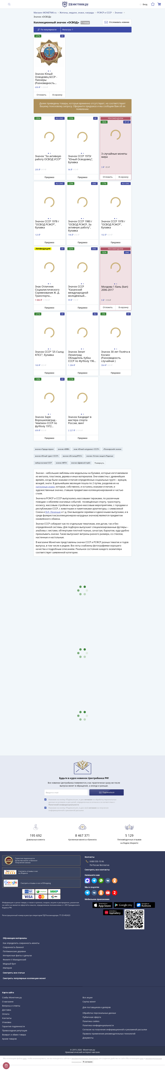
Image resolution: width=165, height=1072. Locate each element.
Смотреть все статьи (14, 972)
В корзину (57, 94)
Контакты (6, 1018)
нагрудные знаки (45, 486)
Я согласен (88, 1062)
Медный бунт (9, 963)
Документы (88, 1037)
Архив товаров (9, 1038)
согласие (88, 799)
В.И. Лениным (53, 512)
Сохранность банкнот (13, 947)
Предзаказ (49, 177)
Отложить (41, 94)
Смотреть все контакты (97, 869)
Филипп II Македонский (14, 959)
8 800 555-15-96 (97, 861)
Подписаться (106, 792)
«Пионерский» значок (112, 449)
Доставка (6, 1009)
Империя (7, 967)
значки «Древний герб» (80, 463)
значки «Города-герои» (44, 449)
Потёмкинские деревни (14, 951)
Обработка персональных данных (99, 1013)
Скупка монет (89, 1001)
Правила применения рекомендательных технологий (109, 1033)
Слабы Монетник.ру (12, 997)
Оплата (5, 1014)
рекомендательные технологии (85, 1058)
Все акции (88, 997)
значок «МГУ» (61, 463)
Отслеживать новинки (117, 22)
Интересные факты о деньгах (17, 955)
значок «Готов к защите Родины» (99, 456)
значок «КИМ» (63, 449)
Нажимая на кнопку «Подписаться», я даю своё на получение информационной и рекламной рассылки (79, 809)
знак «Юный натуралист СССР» (86, 449)
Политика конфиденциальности (98, 1025)
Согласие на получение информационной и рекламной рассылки (115, 1029)
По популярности (47, 29)
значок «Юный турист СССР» (46, 456)
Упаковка (6, 1022)
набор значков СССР (43, 463)
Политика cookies (91, 1021)
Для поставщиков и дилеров (97, 1007)
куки (25, 1058)
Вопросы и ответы (11, 1005)
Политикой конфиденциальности (64, 804)
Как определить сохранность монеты (21, 943)
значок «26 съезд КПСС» (72, 456)
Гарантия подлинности (13, 1026)
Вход (143, 4)
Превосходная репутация (14, 1030)
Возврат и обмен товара (14, 1034)
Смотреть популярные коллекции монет (24, 978)
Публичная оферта (92, 1017)
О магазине (7, 1001)
